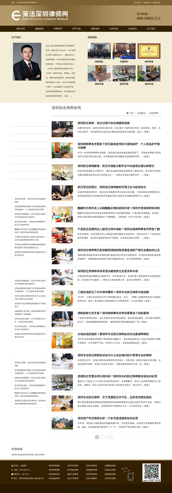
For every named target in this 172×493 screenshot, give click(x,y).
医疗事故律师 (72, 470)
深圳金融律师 (54, 478)
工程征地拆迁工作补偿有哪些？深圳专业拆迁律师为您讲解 (113, 292)
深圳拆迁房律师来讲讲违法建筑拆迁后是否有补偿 (108, 271)
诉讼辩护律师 (110, 478)
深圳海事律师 (54, 470)
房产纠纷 (76, 29)
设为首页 (137, 3)
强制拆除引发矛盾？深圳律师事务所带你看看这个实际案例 (113, 313)
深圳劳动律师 (91, 474)
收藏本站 (147, 3)
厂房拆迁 (23, 137)
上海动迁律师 (38, 455)
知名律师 (23, 175)
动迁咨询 (23, 122)
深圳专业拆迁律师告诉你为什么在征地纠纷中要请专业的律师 (115, 355)
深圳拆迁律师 (16, 455)
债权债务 (95, 29)
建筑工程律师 (72, 474)
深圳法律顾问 (91, 478)
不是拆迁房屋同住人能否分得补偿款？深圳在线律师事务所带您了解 (119, 229)
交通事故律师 (110, 466)
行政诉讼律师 (110, 470)
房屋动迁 (23, 130)
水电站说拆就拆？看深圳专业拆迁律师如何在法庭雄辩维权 (113, 334)
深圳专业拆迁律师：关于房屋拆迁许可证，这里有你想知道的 (115, 397)
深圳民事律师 (54, 466)
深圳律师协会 (54, 474)
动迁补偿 (23, 160)
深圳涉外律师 (72, 466)
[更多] (146, 132)
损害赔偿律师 (110, 474)
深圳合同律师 (91, 466)
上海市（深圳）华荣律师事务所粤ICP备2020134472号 (86, 488)
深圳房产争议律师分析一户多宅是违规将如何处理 (108, 418)
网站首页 (20, 29)
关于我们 (151, 29)
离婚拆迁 (23, 145)
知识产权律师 (72, 478)
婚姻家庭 (39, 29)
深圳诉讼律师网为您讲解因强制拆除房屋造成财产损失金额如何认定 (119, 250)
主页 (131, 113)
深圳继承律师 (91, 470)
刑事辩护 (58, 29)
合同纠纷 (114, 29)
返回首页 (156, 3)
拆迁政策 (23, 152)
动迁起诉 (23, 167)
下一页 (110, 437)
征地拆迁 (132, 29)
